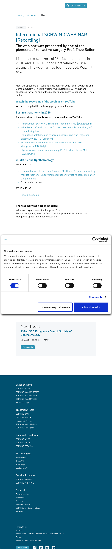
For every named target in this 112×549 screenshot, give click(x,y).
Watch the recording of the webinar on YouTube (46, 101)
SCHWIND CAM (22, 414)
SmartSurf (21, 457)
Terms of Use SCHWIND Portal (28, 541)
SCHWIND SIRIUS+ (23, 442)
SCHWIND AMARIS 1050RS (27, 392)
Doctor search (76, 5)
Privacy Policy (21, 527)
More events (27, 347)
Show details (95, 297)
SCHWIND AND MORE (25, 483)
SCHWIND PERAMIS (24, 446)
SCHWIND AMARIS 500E (26, 399)
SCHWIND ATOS (23, 388)
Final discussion (30, 194)
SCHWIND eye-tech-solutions (28, 508)
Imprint (19, 530)
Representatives (22, 494)
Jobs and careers (23, 504)
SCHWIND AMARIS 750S (26, 395)
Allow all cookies (91, 307)
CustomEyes (22, 467)
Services (19, 501)
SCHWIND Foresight (25, 427)
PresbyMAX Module (24, 421)
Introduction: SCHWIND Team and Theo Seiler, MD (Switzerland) (56, 123)
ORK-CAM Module (23, 417)
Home (19, 15)
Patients (19, 511)
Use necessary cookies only (55, 307)
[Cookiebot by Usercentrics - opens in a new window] (94, 239)
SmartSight (20, 464)
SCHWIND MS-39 (23, 439)
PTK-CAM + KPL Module (26, 424)
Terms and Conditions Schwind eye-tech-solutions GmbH (40, 534)
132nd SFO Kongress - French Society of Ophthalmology (46, 333)
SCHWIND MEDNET (24, 479)
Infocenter (31, 15)
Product (21, 27)
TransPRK (20, 461)
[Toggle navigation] (91, 6)
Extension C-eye (22, 402)
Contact (19, 537)
